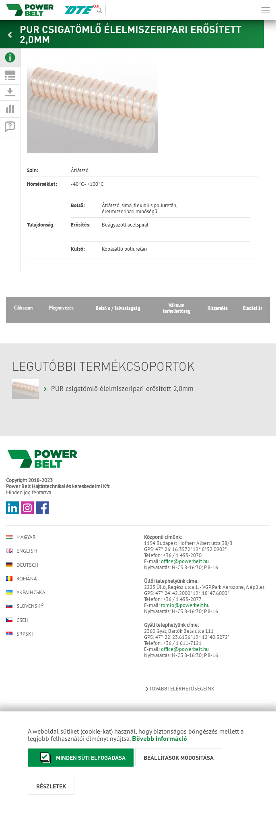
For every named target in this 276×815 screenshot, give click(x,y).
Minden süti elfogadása (81, 757)
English (21, 551)
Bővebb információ (159, 738)
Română (21, 579)
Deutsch (22, 564)
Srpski (19, 634)
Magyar (21, 537)
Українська (25, 592)
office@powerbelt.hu (185, 561)
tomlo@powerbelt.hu (185, 605)
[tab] (10, 57)
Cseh (17, 620)
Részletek (51, 786)
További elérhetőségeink (179, 689)
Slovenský (24, 606)
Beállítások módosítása (179, 757)
